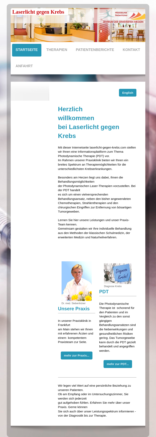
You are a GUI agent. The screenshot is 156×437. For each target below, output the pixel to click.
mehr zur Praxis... (76, 355)
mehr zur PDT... (118, 364)
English (127, 92)
